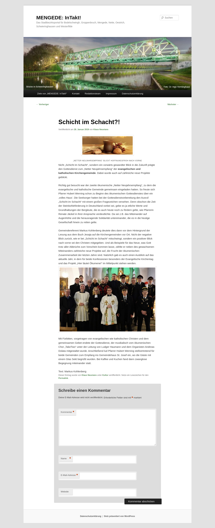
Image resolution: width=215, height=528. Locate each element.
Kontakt (75, 93)
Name (66, 458)
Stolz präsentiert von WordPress (119, 516)
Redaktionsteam (93, 93)
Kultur (105, 375)
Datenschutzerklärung (132, 93)
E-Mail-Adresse (69, 475)
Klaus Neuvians (100, 129)
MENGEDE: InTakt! (58, 17)
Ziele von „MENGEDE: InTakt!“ (52, 93)
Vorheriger (42, 104)
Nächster (173, 104)
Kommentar (67, 412)
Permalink (63, 378)
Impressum (111, 93)
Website (65, 491)
